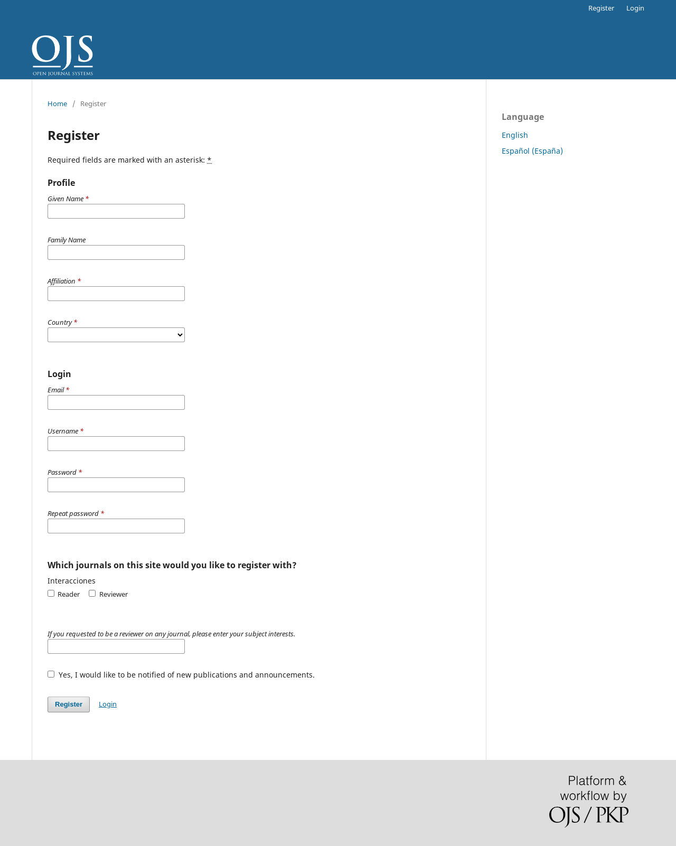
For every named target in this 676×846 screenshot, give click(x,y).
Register (601, 8)
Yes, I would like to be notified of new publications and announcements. (181, 675)
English (515, 135)
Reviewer (108, 594)
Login (635, 8)
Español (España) (532, 151)
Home (57, 103)
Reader (64, 594)
